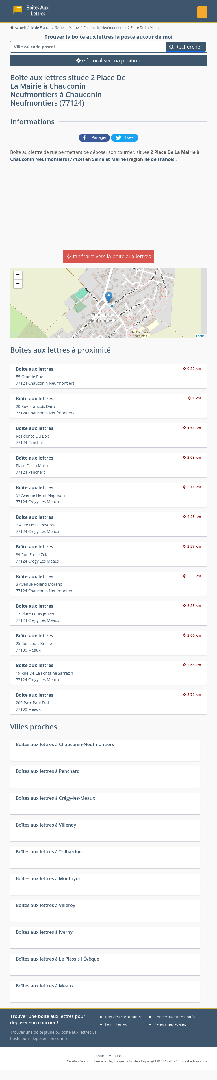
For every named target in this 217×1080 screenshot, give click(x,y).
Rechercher (185, 56)
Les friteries (116, 1034)
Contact (100, 1066)
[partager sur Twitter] (124, 147)
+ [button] (18, 285)
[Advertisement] (108, 215)
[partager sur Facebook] (95, 147)
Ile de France (158, 169)
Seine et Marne (109, 169)
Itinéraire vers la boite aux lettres (108, 266)
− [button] (18, 294)
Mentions (115, 1066)
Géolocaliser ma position (108, 70)
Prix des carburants (123, 1027)
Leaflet (200, 346)
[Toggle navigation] (202, 15)
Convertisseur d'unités (175, 1027)
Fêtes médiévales (170, 1034)
